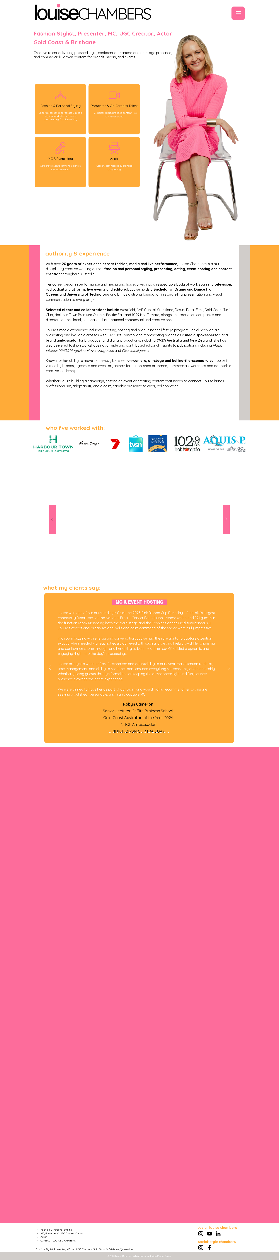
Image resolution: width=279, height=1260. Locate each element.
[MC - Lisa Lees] (145, 732)
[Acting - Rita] (141, 732)
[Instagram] (200, 1233)
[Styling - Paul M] (137, 732)
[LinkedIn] (218, 1233)
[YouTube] (209, 1233)
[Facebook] (209, 1247)
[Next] (229, 668)
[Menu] (238, 13)
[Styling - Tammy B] (161, 732)
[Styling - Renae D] (113, 732)
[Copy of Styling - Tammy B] (168, 732)
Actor (44, 1236)
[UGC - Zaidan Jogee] (133, 732)
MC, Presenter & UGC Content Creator (62, 1233)
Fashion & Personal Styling (56, 1229)
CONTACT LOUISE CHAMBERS (58, 1240)
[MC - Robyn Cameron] (110, 732)
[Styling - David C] (149, 732)
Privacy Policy (164, 1256)
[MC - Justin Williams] (121, 732)
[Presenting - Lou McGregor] (164, 732)
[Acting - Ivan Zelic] (117, 732)
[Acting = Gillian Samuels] (153, 732)
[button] (139, 519)
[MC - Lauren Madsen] (157, 732)
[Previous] (50, 668)
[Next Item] (237, 443)
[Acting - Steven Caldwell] (129, 732)
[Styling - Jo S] (125, 732)
